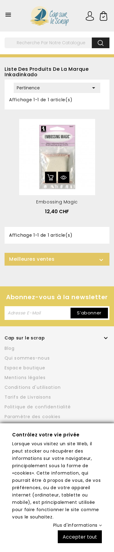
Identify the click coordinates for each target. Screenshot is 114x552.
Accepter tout (80, 536)
